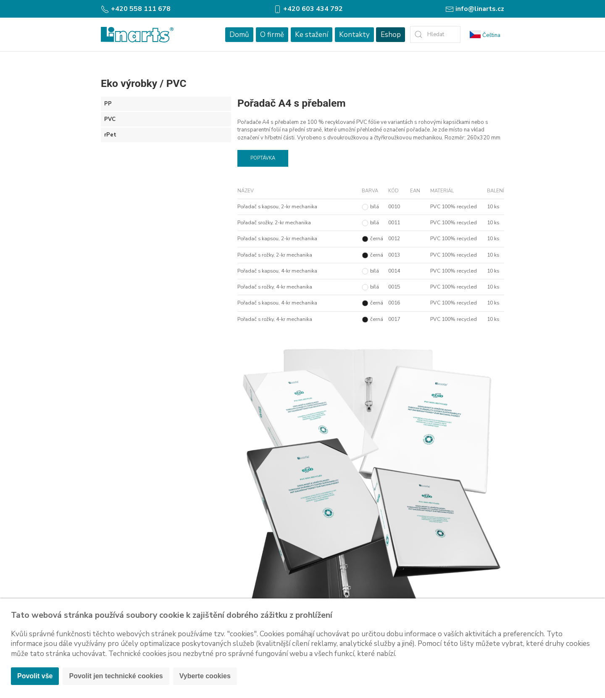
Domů (239, 34)
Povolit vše (35, 676)
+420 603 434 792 (308, 8)
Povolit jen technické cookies (116, 676)
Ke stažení (311, 34)
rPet (110, 135)
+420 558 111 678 (136, 8)
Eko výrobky (129, 83)
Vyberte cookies (205, 676)
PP (108, 104)
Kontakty (354, 34)
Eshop (391, 34)
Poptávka (262, 158)
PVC (176, 83)
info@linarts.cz (474, 8)
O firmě (272, 34)
